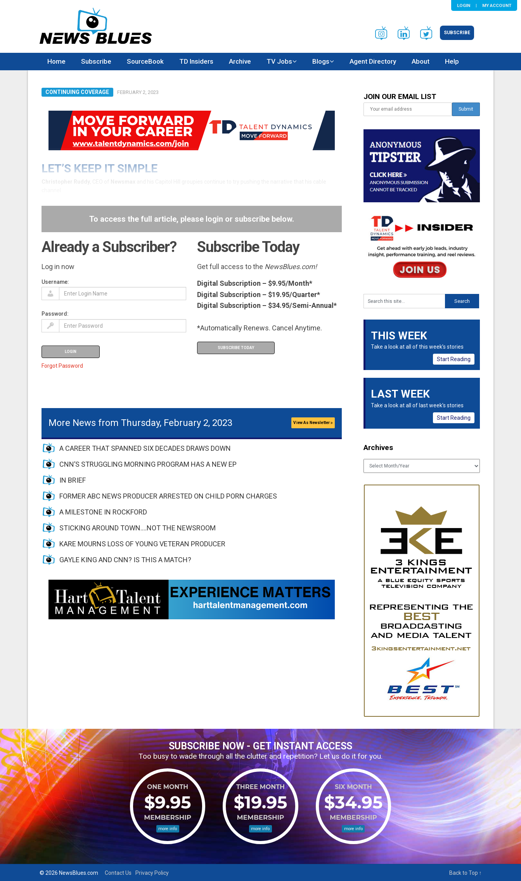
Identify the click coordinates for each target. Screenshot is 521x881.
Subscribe (457, 32)
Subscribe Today (236, 348)
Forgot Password (62, 366)
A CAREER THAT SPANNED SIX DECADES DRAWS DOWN (145, 448)
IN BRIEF (72, 480)
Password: (55, 314)
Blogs (320, 61)
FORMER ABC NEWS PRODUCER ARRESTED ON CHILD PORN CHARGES (168, 496)
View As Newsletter (313, 423)
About (420, 61)
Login (463, 5)
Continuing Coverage (77, 92)
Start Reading (454, 359)
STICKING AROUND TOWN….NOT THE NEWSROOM (137, 528)
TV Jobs (279, 61)
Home (56, 61)
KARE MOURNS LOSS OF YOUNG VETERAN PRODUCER (142, 544)
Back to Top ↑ (465, 873)
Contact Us (118, 873)
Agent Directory (373, 61)
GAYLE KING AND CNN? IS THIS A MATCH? (125, 560)
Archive (240, 61)
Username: (55, 282)
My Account (496, 5)
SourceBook (145, 61)
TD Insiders (196, 61)
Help (452, 61)
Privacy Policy (152, 873)
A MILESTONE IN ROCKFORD (103, 512)
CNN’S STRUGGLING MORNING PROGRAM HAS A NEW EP (148, 464)
